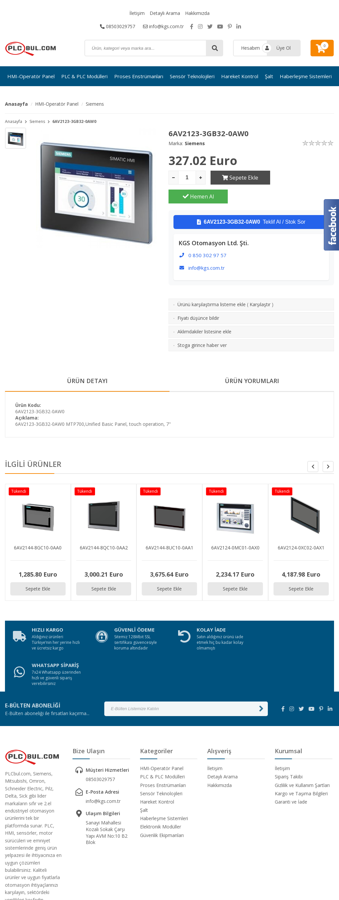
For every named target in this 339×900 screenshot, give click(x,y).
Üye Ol (283, 48)
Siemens (95, 104)
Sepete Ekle (240, 177)
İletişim (137, 13)
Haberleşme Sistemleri (306, 76)
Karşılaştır (260, 285)
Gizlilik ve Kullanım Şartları (302, 731)
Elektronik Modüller (160, 772)
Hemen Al (304, 177)
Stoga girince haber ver (202, 326)
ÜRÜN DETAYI (87, 362)
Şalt (269, 76)
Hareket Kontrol (239, 76)
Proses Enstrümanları (138, 76)
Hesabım (250, 48)
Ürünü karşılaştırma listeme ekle (211, 285)
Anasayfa (16, 104)
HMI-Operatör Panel (31, 76)
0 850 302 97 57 (207, 236)
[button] (328, 447)
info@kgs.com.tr (163, 26)
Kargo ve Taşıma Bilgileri (301, 739)
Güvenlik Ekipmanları (162, 781)
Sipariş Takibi (289, 722)
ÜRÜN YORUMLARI (252, 362)
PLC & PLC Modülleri (84, 76)
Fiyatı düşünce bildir (198, 299)
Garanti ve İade (291, 747)
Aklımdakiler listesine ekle (204, 312)
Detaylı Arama (165, 13)
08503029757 (117, 26)
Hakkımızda (197, 13)
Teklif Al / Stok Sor (251, 203)
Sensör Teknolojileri (192, 76)
